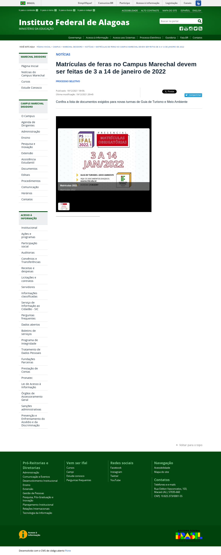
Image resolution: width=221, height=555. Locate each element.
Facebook (181, 28)
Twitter (196, 28)
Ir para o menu (48, 10)
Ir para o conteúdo (28, 10)
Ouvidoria (170, 37)
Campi (70, 472)
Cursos (70, 467)
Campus (56, 46)
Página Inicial (44, 46)
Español (185, 10)
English (197, 10)
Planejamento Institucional (38, 504)
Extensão (28, 489)
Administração (31, 472)
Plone (68, 550)
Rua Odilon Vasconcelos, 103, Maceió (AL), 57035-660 (170, 490)
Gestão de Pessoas (33, 493)
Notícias (89, 46)
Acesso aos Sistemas (124, 37)
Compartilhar (195, 95)
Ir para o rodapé (86, 10)
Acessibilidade (130, 10)
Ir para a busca (67, 10)
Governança (74, 37)
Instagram (191, 28)
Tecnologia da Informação (37, 513)
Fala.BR (184, 37)
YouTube (186, 28)
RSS (200, 28)
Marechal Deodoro (73, 46)
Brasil (31, 3)
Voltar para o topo (190, 445)
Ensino (26, 485)
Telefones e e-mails (165, 484)
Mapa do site (170, 10)
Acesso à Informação (97, 37)
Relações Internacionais (36, 508)
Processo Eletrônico (150, 37)
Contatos (197, 37)
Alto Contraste (150, 10)
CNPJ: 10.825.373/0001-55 (168, 496)
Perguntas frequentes (78, 480)
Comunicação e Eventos (36, 476)
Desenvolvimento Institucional (40, 480)
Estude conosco (75, 476)
